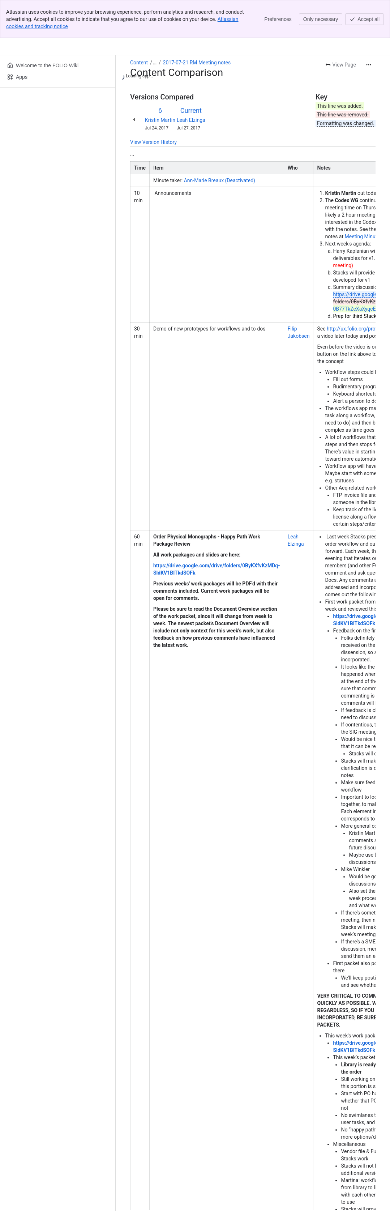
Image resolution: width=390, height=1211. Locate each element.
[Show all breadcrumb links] (155, 24)
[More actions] (369, 26)
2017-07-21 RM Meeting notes (197, 24)
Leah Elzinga (191, 82)
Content (139, 24)
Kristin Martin (160, 82)
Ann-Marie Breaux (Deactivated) (219, 142)
